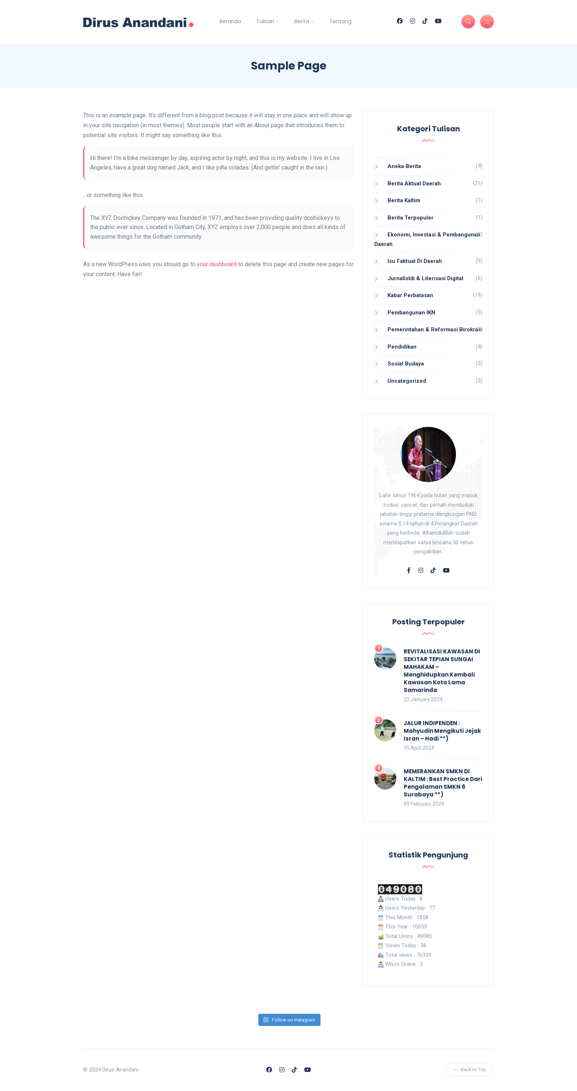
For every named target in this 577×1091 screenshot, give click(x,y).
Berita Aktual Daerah (414, 183)
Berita (301, 21)
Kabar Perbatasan (410, 295)
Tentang (340, 21)
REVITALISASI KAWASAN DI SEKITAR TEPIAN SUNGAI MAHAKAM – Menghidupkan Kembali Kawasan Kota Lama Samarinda (442, 671)
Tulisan (265, 21)
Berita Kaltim (403, 200)
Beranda (230, 21)
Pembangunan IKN (411, 312)
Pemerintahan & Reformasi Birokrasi (434, 329)
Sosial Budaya (405, 363)
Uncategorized (406, 381)
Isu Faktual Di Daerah (414, 261)
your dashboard (217, 264)
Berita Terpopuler (410, 217)
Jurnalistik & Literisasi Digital (425, 278)
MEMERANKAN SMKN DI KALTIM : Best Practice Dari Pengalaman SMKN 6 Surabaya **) (443, 782)
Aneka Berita (404, 166)
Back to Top (469, 1069)
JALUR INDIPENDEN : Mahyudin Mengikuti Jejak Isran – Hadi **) (442, 730)
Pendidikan (402, 346)
